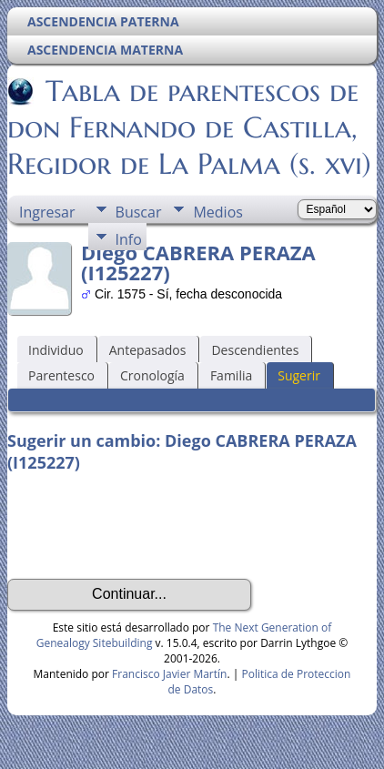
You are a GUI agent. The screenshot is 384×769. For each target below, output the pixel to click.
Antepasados (148, 350)
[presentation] (145, 526)
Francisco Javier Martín (169, 674)
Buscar (139, 212)
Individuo (56, 350)
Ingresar (47, 212)
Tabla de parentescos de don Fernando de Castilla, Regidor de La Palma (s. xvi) (189, 127)
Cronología (152, 375)
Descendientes (254, 350)
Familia (231, 375)
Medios (217, 212)
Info (129, 239)
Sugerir (299, 375)
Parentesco (61, 375)
